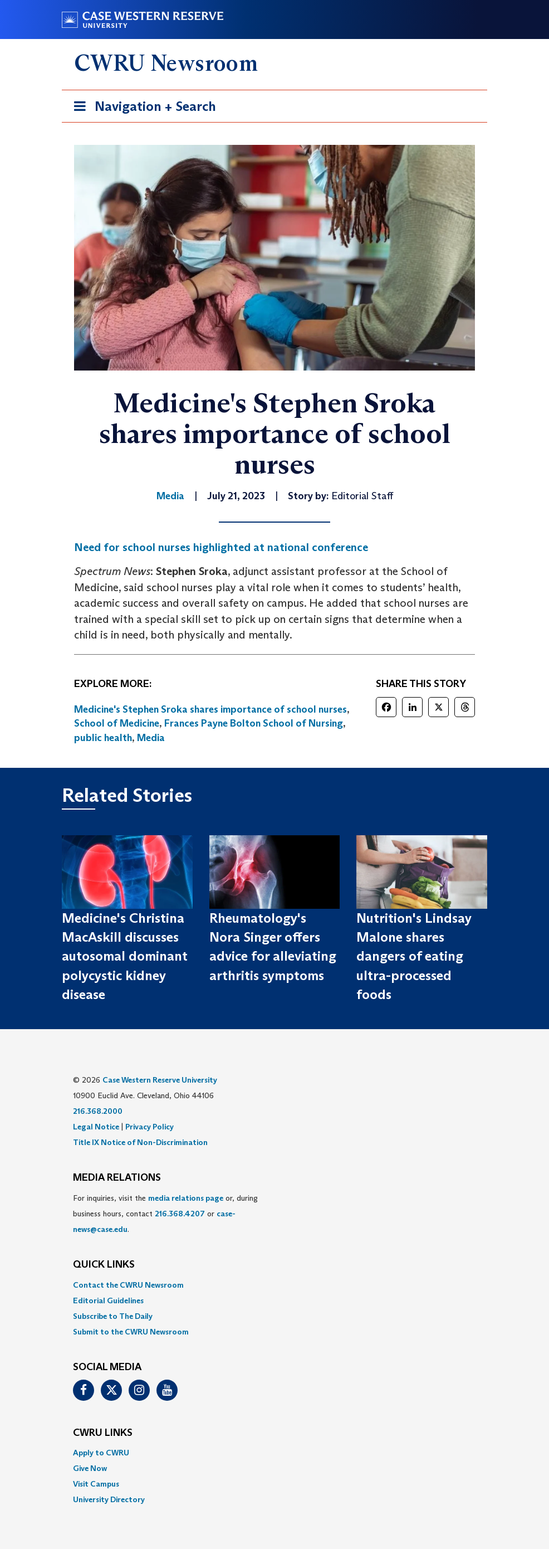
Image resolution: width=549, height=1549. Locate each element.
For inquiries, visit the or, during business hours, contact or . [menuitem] (165, 1213)
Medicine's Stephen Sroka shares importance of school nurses (210, 709)
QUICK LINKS (104, 1264)
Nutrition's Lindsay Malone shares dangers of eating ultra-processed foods (414, 956)
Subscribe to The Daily (113, 1316)
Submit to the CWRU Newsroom (131, 1332)
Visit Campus (96, 1484)
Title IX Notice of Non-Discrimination (140, 1142)
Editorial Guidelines (108, 1300)
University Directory (109, 1499)
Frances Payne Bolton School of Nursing (253, 723)
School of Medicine (116, 723)
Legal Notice (96, 1127)
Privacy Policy (149, 1127)
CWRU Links (103, 1433)
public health (103, 738)
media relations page (185, 1198)
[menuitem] (274, 1285)
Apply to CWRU (101, 1453)
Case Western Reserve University (159, 1080)
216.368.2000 (97, 1111)
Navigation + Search (141, 108)
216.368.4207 (180, 1214)
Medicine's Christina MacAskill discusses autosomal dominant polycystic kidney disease (125, 956)
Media (151, 738)
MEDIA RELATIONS (117, 1177)
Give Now (90, 1468)
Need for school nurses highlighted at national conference (221, 547)
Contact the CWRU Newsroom (128, 1285)
